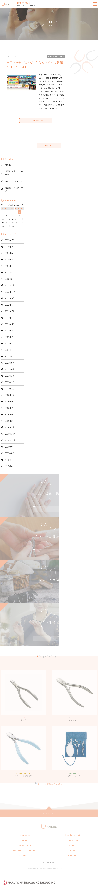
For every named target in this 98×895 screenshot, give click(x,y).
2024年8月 (10, 253)
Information (25, 860)
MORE (49, 145)
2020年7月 (10, 408)
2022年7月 (10, 311)
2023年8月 (10, 272)
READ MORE (36, 120)
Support (25, 845)
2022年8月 (10, 304)
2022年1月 (10, 343)
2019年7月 (10, 459)
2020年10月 (10, 395)
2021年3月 (9, 375)
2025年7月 (10, 240)
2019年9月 (10, 446)
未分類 (8, 165)
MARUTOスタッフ (13, 181)
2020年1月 (10, 427)
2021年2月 (10, 382)
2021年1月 (9, 388)
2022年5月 (10, 324)
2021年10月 (10, 349)
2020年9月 (10, 401)
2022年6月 (10, 317)
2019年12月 (10, 433)
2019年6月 (10, 466)
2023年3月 (9, 278)
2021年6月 (10, 369)
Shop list (72, 845)
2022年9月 (10, 298)
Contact (73, 860)
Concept (25, 840)
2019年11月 (10, 440)
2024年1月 (10, 266)
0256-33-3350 (23, 2)
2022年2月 (10, 336)
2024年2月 (10, 259)
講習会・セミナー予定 (14, 189)
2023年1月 (9, 285)
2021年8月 (10, 362)
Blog (73, 855)
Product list (72, 840)
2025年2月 (10, 246)
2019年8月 (10, 453)
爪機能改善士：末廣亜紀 (14, 173)
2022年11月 (10, 291)
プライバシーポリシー (49, 867)
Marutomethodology (25, 855)
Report (73, 850)
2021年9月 (10, 356)
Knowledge (25, 850)
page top (49, 818)
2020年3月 (10, 420)
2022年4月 (10, 330)
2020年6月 (10, 414)
